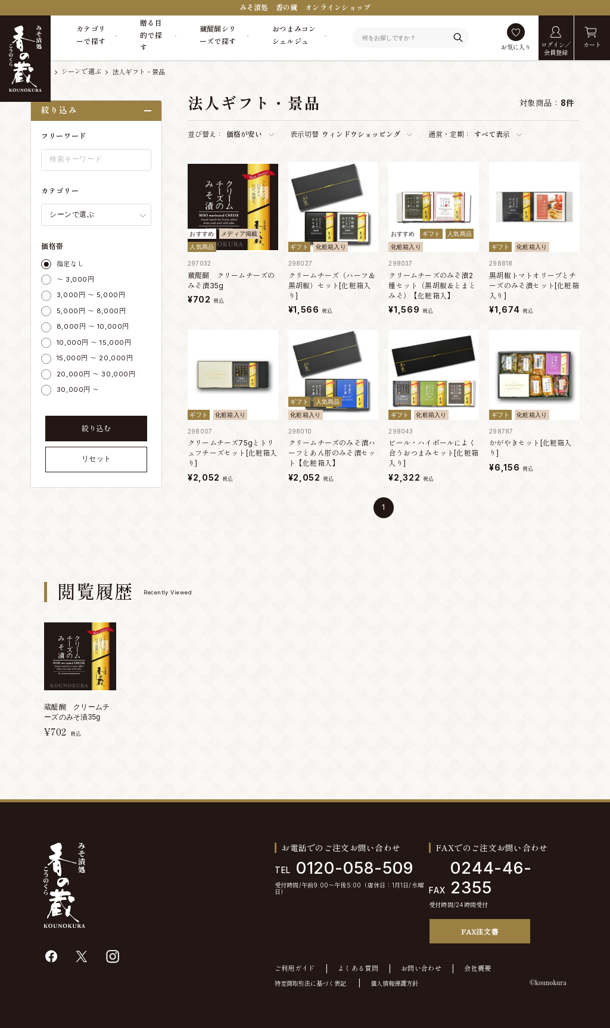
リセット (96, 458)
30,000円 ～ (78, 389)
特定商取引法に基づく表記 (310, 983)
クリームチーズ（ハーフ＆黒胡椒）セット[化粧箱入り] (331, 285)
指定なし (70, 264)
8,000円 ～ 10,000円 (93, 326)
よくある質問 (358, 968)
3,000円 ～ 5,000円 (91, 295)
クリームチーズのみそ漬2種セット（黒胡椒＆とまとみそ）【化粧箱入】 (431, 285)
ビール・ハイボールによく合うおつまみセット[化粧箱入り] (433, 453)
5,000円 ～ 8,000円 (91, 311)
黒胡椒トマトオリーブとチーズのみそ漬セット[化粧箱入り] (534, 285)
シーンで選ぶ (81, 72)
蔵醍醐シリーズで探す (218, 34)
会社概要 (477, 968)
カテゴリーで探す (90, 34)
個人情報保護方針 (394, 983)
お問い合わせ (421, 968)
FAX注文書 (479, 931)
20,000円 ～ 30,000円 (96, 374)
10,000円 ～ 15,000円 (94, 342)
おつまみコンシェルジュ (294, 34)
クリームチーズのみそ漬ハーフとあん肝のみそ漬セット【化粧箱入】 (331, 453)
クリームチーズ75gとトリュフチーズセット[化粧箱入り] (233, 453)
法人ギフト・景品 (139, 72)
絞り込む (96, 428)
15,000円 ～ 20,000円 (95, 358)
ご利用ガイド (295, 968)
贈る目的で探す (151, 35)
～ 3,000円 (75, 279)
